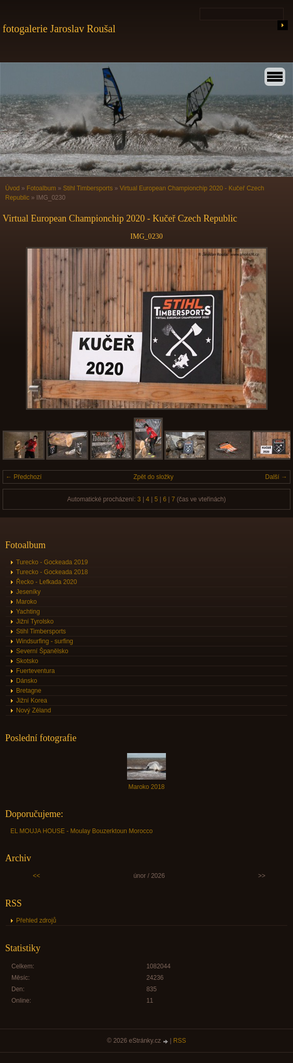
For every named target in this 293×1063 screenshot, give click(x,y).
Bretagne (28, 690)
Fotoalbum (41, 188)
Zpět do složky (153, 477)
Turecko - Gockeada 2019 (52, 562)
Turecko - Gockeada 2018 (52, 572)
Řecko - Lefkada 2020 (46, 582)
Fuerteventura (35, 671)
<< (36, 875)
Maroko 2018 (146, 786)
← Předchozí (23, 477)
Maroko (26, 601)
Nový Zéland (33, 710)
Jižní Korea (31, 700)
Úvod (12, 188)
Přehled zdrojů (36, 920)
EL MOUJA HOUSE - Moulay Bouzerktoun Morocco (81, 831)
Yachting (28, 611)
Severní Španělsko (42, 651)
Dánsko (26, 680)
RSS (179, 1040)
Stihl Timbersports (88, 188)
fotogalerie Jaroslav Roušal (59, 28)
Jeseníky (28, 591)
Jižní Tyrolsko (34, 621)
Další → (276, 477)
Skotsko (27, 661)
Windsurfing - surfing (44, 641)
